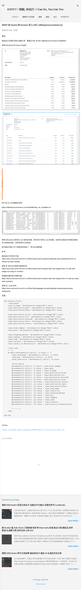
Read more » (73, 521)
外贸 (15, 30)
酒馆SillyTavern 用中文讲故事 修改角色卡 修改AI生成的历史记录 (32, 553)
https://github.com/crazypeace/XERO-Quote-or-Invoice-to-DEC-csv (33, 430)
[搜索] (77, 6)
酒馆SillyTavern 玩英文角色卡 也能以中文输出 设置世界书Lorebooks (33, 505)
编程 (40, 17)
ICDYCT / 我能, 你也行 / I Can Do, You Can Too (35, 9)
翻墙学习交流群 (28, 17)
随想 (47, 17)
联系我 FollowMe (40, 584)
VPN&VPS (65, 17)
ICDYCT (15, 17)
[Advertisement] (40, 184)
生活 (55, 17)
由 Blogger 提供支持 (40, 580)
